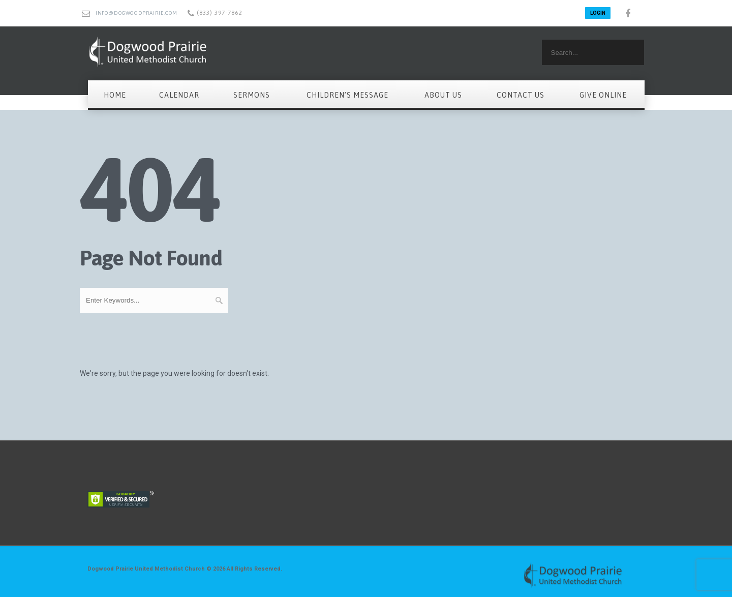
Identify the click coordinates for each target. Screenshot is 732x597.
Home (115, 95)
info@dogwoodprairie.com (136, 13)
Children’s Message (347, 95)
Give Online (603, 95)
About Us (443, 95)
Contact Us (520, 95)
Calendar (179, 95)
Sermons (251, 95)
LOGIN (597, 13)
